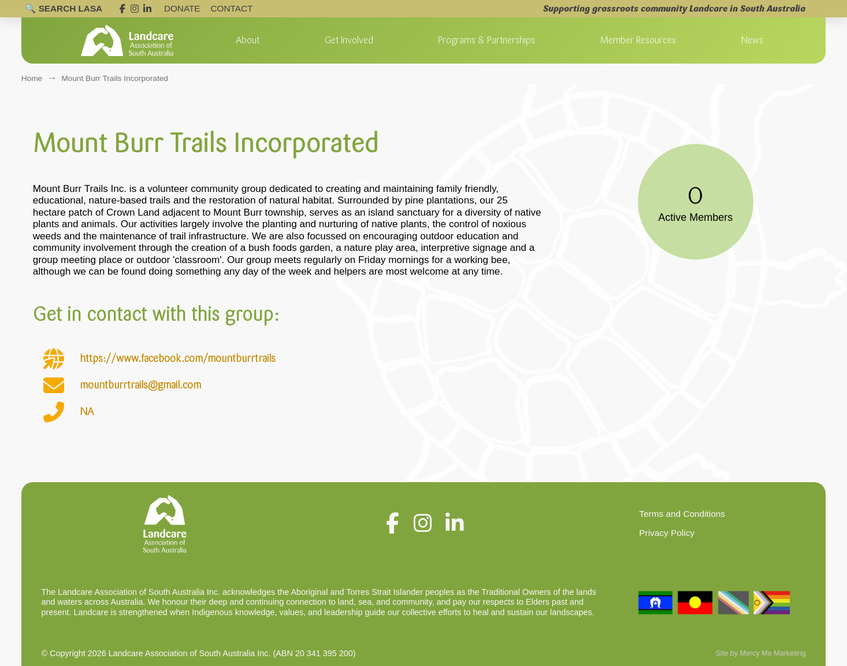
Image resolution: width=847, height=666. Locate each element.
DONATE (182, 8)
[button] (247, 40)
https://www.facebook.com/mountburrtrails (178, 358)
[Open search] (63, 9)
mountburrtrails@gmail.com (140, 385)
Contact (232, 8)
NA (87, 411)
